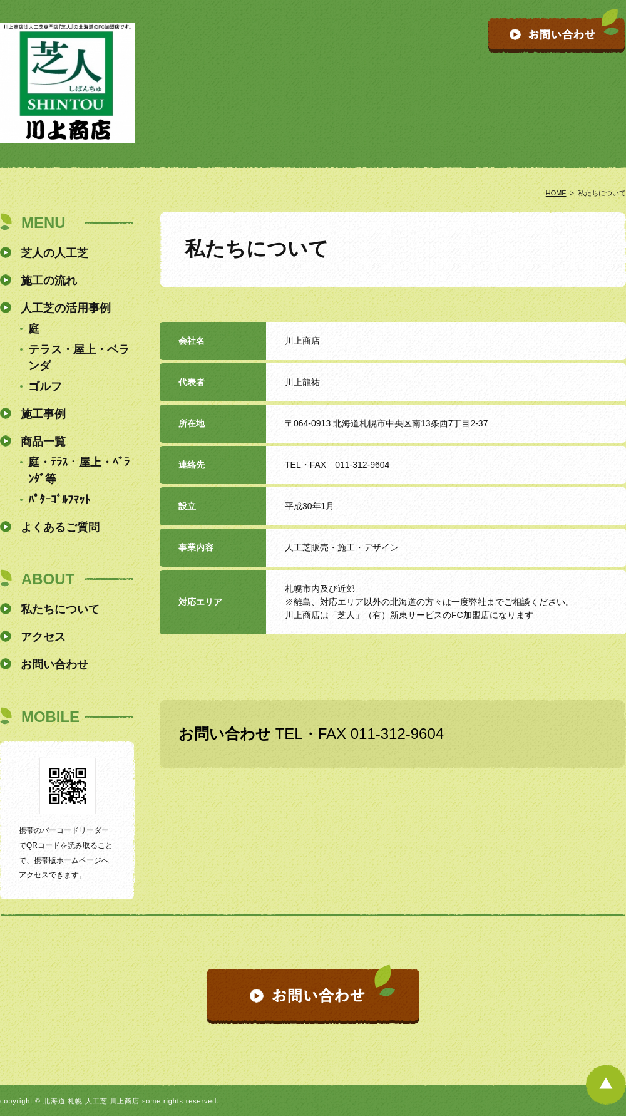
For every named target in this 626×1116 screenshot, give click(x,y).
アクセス (43, 637)
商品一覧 (43, 441)
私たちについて (60, 609)
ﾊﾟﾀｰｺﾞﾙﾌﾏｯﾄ (59, 499)
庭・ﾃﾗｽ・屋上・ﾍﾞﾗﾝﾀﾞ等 (79, 470)
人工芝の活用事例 (66, 308)
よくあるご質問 (60, 527)
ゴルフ (45, 386)
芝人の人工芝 (54, 253)
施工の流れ (49, 280)
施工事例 (43, 414)
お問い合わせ (54, 664)
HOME (556, 193)
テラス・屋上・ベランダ (79, 358)
